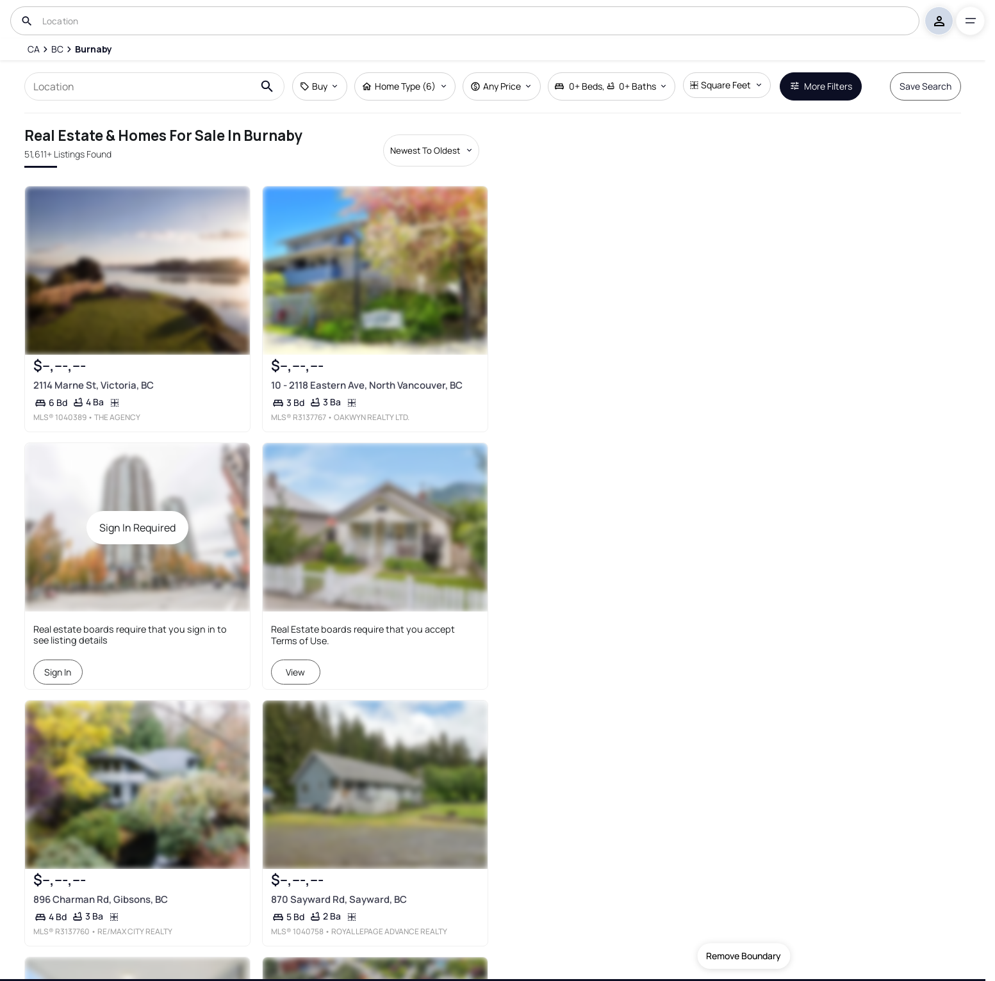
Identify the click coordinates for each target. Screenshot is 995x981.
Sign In (58, 672)
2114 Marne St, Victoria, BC (93, 385)
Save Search (925, 86)
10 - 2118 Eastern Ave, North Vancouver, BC (367, 385)
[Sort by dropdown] (431, 150)
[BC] (57, 49)
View (295, 672)
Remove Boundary (743, 956)
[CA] (33, 49)
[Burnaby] (93, 49)
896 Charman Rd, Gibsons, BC (100, 899)
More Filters (821, 86)
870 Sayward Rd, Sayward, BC (339, 899)
